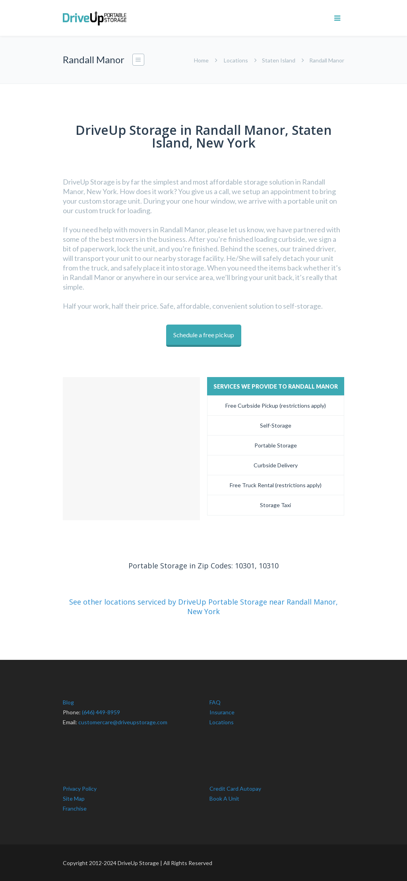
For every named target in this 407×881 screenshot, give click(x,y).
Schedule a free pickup (203, 334)
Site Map (74, 798)
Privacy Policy (80, 788)
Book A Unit (224, 798)
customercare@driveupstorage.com (122, 721)
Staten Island (278, 60)
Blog (68, 701)
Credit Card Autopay (235, 788)
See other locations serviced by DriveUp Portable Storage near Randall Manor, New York (203, 606)
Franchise (75, 808)
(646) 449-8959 (101, 711)
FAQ (215, 701)
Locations (236, 60)
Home (201, 60)
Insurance (222, 711)
